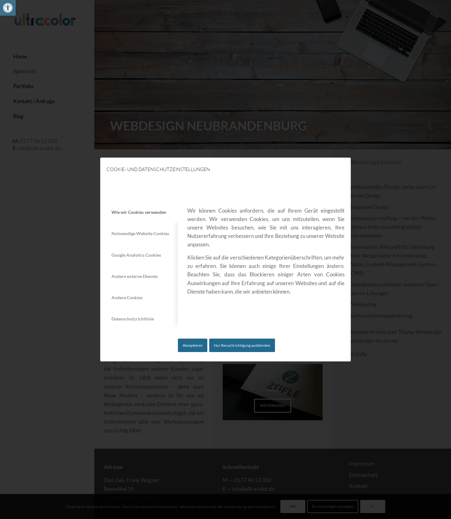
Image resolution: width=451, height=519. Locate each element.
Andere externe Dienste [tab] (134, 276)
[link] (8, 8)
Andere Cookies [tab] (127, 297)
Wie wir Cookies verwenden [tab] (138, 212)
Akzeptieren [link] (193, 345)
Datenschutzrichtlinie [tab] (132, 318)
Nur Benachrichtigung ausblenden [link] (242, 345)
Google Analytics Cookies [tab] (136, 255)
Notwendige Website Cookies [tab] (140, 233)
